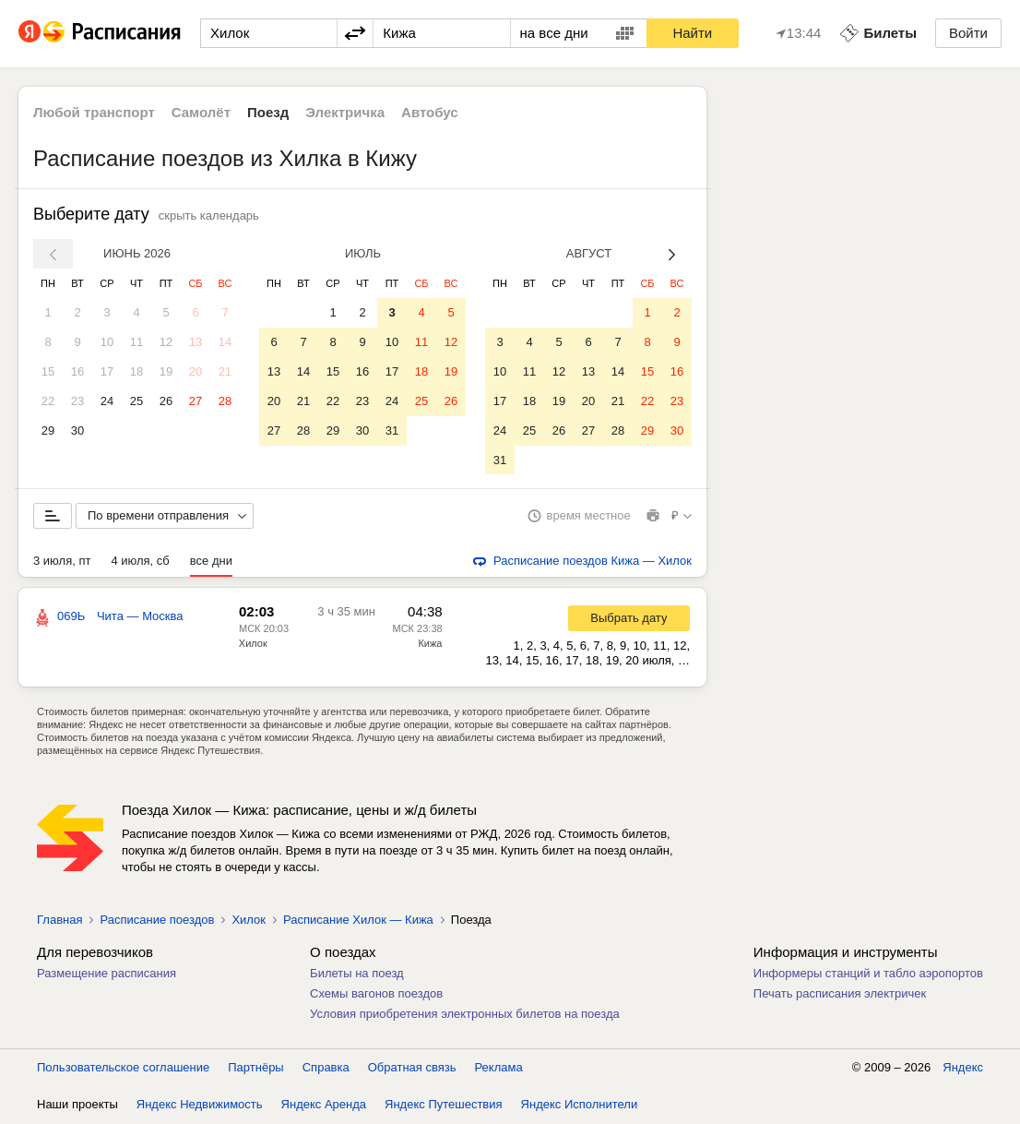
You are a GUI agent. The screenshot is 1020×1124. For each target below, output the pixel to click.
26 (166, 401)
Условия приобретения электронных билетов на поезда (465, 1015)
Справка (326, 1068)
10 (107, 342)
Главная (59, 920)
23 (77, 401)
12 (166, 342)
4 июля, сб (140, 561)
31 (391, 430)
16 (77, 371)
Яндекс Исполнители (579, 1105)
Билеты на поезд (357, 974)
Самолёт (201, 112)
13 (195, 342)
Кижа (430, 644)
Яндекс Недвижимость (199, 1105)
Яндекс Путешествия (444, 1105)
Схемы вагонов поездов (376, 994)
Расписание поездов (157, 920)
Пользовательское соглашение (123, 1068)
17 (107, 371)
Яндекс (963, 1068)
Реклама (499, 1068)
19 (166, 371)
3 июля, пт (61, 561)
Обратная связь (412, 1068)
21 (225, 371)
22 (48, 401)
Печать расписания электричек (839, 994)
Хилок (253, 644)
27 (195, 401)
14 (225, 342)
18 (136, 371)
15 (48, 371)
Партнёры (255, 1068)
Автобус (429, 112)
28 (225, 401)
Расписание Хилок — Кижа (358, 920)
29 (48, 430)
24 (107, 401)
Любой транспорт (94, 112)
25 (136, 401)
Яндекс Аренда (323, 1105)
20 (195, 371)
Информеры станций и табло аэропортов (868, 974)
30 (77, 430)
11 (136, 342)
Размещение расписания (106, 974)
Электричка (345, 112)
